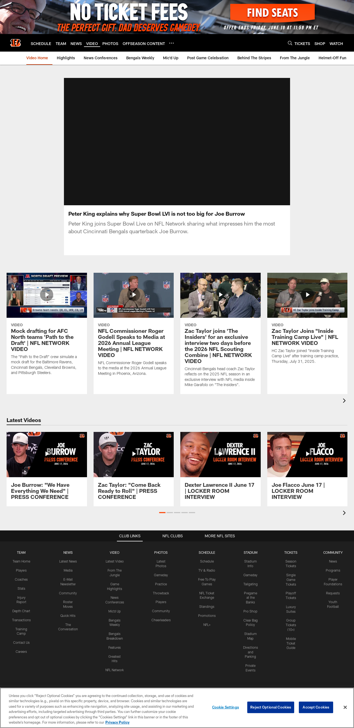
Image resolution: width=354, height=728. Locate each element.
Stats (21, 588)
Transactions (21, 620)
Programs (333, 570)
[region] (177, 708)
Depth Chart (21, 610)
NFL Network (114, 670)
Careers (21, 651)
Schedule (207, 561)
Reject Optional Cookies (270, 707)
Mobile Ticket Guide (291, 643)
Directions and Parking (250, 651)
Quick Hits (67, 615)
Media (68, 570)
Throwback (161, 593)
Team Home (21, 561)
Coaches (21, 579)
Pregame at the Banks (250, 597)
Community (68, 593)
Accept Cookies (316, 707)
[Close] (345, 707)
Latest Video (115, 561)
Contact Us (21, 642)
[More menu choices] (171, 43)
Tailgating (250, 584)
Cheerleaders (161, 620)
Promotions (207, 615)
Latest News (68, 561)
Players (21, 570)
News (333, 561)
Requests (333, 593)
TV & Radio (206, 570)
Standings (206, 606)
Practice (161, 584)
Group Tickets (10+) (291, 624)
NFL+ (206, 624)
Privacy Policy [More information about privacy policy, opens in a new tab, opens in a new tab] (117, 722)
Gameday (161, 575)
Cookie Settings (225, 707)
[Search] (290, 43)
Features (114, 647)
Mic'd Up (114, 611)
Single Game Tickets (291, 579)
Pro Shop (250, 611)
